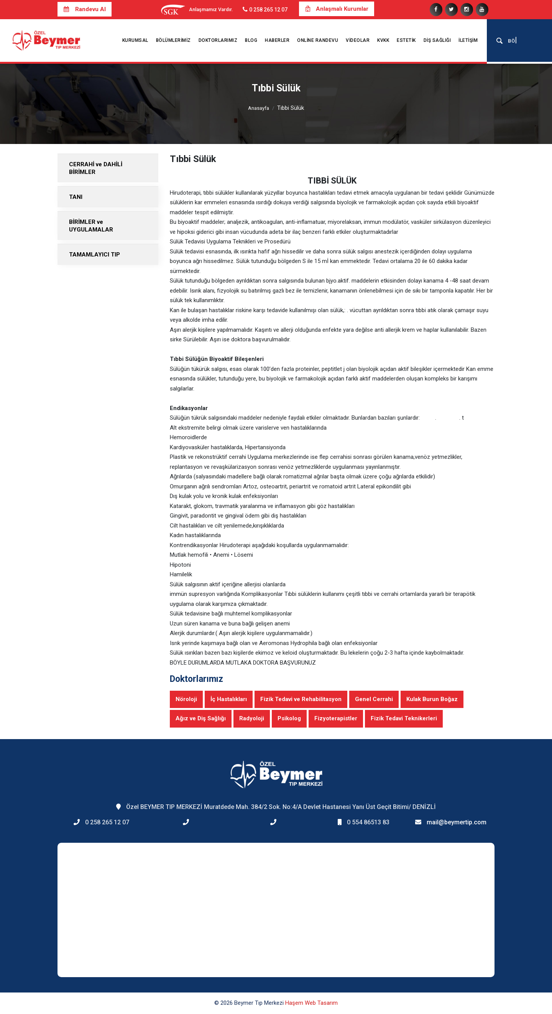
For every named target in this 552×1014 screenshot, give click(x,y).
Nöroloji (186, 699)
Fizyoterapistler (335, 718)
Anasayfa (258, 108)
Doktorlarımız (218, 40)
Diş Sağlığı (437, 40)
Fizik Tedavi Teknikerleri (404, 718)
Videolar (358, 40)
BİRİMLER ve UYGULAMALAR (91, 225)
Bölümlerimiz (173, 40)
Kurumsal (135, 40)
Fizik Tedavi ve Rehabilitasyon (301, 699)
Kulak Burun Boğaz (432, 699)
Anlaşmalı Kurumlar (336, 8)
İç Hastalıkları (228, 699)
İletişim (468, 40)
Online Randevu (317, 40)
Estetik (406, 40)
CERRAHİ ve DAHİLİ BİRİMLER (95, 168)
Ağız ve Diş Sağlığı (201, 718)
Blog (251, 40)
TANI (75, 197)
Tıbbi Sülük (290, 107)
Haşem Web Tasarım (311, 1002)
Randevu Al (84, 9)
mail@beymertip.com (456, 822)
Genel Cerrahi (374, 699)
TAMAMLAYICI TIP (94, 254)
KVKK (383, 40)
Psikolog (289, 718)
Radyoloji (251, 718)
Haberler (277, 40)
